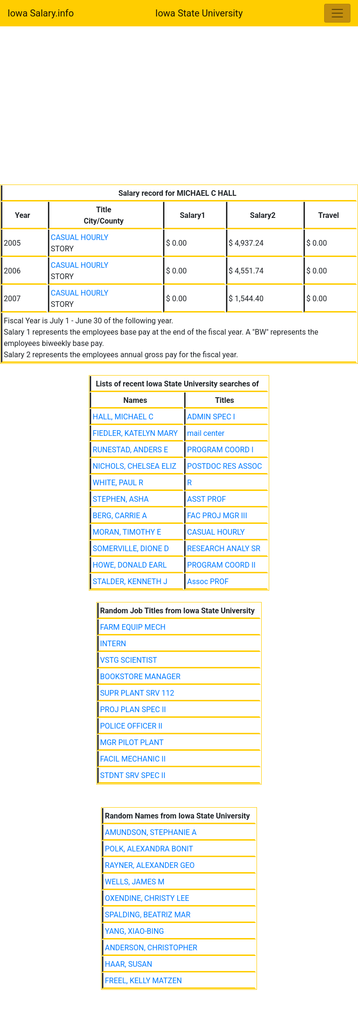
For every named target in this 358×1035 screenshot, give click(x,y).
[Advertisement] (179, 107)
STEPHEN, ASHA (120, 499)
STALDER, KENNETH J (130, 581)
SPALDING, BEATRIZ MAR (147, 914)
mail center (205, 433)
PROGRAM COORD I (220, 449)
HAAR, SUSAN (128, 964)
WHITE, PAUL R (118, 482)
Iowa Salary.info (41, 13)
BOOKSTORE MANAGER (140, 676)
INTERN (113, 643)
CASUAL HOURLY (80, 237)
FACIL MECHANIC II (133, 758)
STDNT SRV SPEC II (132, 775)
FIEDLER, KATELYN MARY (135, 433)
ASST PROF (206, 499)
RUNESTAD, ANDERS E (130, 449)
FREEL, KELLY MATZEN (143, 980)
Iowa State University (198, 13)
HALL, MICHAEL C (123, 416)
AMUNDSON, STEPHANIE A (150, 832)
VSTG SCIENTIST (128, 660)
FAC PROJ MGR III (217, 515)
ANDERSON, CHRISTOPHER (151, 947)
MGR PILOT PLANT (131, 742)
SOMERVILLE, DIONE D (131, 548)
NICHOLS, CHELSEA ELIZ (134, 466)
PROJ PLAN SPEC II (133, 709)
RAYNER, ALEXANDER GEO (150, 865)
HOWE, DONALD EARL (129, 565)
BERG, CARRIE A (120, 515)
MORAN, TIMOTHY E (127, 532)
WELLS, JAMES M (134, 881)
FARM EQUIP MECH (133, 627)
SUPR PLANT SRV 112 (137, 693)
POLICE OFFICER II (131, 726)
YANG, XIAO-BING (134, 931)
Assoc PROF (207, 581)
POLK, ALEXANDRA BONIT (149, 848)
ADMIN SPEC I (211, 416)
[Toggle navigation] (337, 13)
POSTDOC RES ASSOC (224, 466)
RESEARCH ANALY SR (223, 548)
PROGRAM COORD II (221, 565)
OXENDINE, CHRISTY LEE (147, 898)
